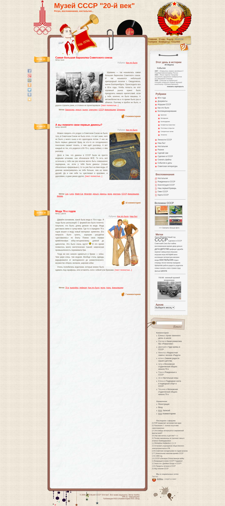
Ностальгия (163, 146)
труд (178, 268)
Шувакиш (121, 110)
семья (157, 268)
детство (164, 248)
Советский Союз (161, 243)
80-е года (162, 98)
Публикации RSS (110, 499)
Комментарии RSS (126, 499)
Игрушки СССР (164, 104)
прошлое (159, 265)
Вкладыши (164, 118)
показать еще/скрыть (175, 86)
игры (164, 254)
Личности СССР (165, 140)
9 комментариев (133, 116)
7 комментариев (133, 294)
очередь (158, 263)
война (173, 243)
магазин (176, 257)
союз (168, 268)
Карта (170, 39)
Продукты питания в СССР (166, 466)
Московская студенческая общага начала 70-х (167, 366)
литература (168, 257)
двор (174, 246)
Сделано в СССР (165, 156)
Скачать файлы (164, 160)
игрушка (173, 252)
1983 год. (159, 456)
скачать (163, 268)
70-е (67, 288)
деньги (78, 110)
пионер (170, 263)
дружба (180, 249)
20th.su (125, 497)
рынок (85, 110)
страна (174, 268)
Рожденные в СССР (166, 182)
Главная (152, 39)
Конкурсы (164, 41)
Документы (163, 101)
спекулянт (93, 110)
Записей (164, 410)
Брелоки (164, 115)
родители (179, 265)
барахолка (69, 110)
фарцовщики (110, 110)
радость (172, 265)
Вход (160, 407)
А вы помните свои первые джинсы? (78, 124)
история (169, 254)
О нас (162, 39)
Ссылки (175, 41)
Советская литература (167, 166)
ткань (108, 288)
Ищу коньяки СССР (161, 468)
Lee (66, 194)
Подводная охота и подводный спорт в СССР (169, 383)
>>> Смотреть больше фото (169, 228)
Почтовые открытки (167, 128)
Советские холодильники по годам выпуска (172, 451)
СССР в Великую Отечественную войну (169, 458)
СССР (101, 110)
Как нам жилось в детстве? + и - (167, 436)
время (169, 246)
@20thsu (160, 479)
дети (157, 249)
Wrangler (88, 194)
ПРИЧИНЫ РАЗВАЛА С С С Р (165, 443)
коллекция (159, 257)
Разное (161, 150)
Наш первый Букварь (167, 188)
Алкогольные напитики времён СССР (169, 453)
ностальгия (166, 259)
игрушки (158, 254)
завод (163, 252)
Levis (71, 194)
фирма (60, 196)
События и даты (165, 163)
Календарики (165, 121)
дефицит (83, 288)
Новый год (171, 237)
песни (164, 263)
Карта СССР (163, 195)
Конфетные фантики (168, 125)
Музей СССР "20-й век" (94, 6)
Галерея (152, 41)
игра (168, 252)
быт (169, 243)
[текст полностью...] (109, 105)
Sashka (137, 495)
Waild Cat (79, 194)
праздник (176, 263)
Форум (179, 39)
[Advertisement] (94, 69)
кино (175, 254)
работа (165, 265)
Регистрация (163, 404)
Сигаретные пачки (167, 131)
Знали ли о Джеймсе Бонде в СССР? (167, 463)
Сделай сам (163, 153)
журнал (158, 252)
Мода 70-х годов (65, 211)
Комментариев (167, 414)
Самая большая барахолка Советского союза (83, 57)
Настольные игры (170, 378)
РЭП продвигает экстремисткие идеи (167, 423)
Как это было (132, 63)
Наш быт (133, 216)
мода (110, 194)
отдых (176, 260)
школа (164, 271)
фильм (157, 271)
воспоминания (161, 246)
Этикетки (164, 135)
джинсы (103, 194)
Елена (161, 335)
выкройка (74, 288)
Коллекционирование (167, 111)
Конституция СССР (166, 185)
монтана (116, 194)
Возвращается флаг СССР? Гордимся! (168, 461)
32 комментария (133, 203)
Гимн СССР (163, 191)
